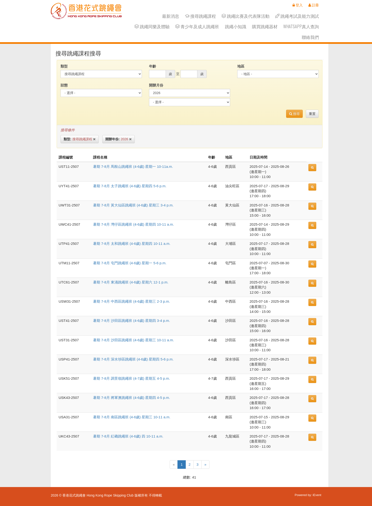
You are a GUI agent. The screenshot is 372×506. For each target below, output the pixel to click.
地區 (240, 66)
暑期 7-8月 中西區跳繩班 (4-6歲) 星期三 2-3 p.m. (131, 301)
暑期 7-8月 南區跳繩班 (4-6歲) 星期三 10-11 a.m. (131, 417)
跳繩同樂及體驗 (152, 26)
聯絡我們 (310, 37)
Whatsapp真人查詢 (301, 26)
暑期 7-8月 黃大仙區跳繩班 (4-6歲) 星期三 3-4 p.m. (133, 205)
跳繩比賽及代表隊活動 (246, 16)
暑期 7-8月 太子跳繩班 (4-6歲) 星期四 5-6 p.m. (129, 186)
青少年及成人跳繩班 (197, 26)
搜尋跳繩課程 (200, 16)
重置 (312, 114)
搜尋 (294, 114)
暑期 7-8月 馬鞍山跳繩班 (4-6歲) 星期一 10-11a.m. (133, 166)
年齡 (152, 66)
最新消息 (170, 16)
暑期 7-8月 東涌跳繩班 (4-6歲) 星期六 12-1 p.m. (130, 282)
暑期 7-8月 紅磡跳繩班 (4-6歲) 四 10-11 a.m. (128, 436)
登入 (298, 5)
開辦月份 (156, 85)
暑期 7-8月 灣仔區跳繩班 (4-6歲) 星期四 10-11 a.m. (133, 224)
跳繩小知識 (235, 26)
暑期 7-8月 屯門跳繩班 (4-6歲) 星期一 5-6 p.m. (129, 263)
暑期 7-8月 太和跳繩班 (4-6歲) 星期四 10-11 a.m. (131, 244)
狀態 (64, 85)
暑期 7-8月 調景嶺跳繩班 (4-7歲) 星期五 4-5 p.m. (131, 378)
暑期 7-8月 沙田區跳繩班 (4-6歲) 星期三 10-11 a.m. (133, 340)
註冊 (313, 5)
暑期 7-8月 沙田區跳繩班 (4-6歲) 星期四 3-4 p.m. (131, 321)
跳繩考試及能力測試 (297, 16)
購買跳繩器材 (265, 26)
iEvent (317, 495)
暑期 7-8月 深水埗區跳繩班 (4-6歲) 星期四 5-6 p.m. (133, 359)
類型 (64, 66)
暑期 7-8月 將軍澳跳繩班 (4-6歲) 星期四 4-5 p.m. (131, 398)
